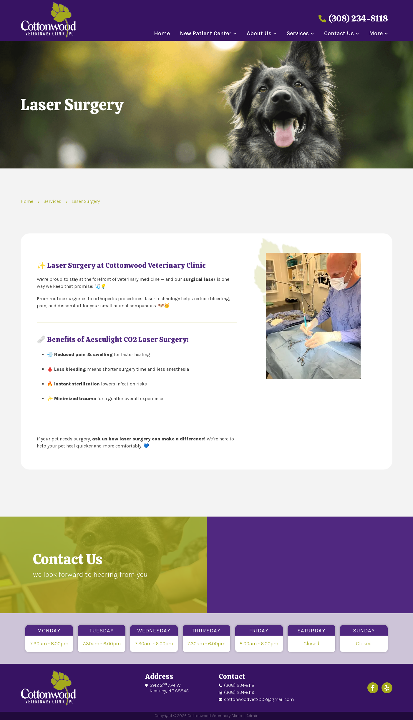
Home (162, 34)
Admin (252, 715)
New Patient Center (205, 34)
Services (298, 34)
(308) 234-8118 (353, 18)
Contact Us (339, 34)
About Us (259, 34)
